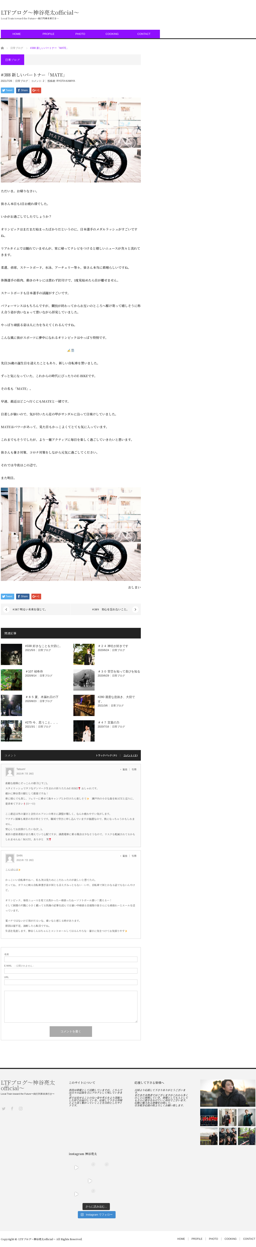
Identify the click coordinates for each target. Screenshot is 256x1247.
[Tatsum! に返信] (126, 769)
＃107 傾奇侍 (34, 671)
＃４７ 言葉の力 (108, 722)
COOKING (112, 33)
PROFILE (49, 33)
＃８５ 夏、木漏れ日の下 (42, 697)
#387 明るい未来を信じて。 (30, 609)
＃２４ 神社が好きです (113, 646)
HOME (17, 33)
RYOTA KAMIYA (65, 80)
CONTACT (144, 33)
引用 (134, 769)
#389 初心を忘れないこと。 (110, 609)
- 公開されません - (19, 966)
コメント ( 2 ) (130, 755)
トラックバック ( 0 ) (106, 755)
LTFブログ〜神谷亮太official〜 (40, 12)
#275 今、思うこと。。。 (42, 722)
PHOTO (80, 33)
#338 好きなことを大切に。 (43, 646)
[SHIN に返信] (126, 856)
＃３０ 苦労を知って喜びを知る (119, 671)
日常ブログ (21, 80)
